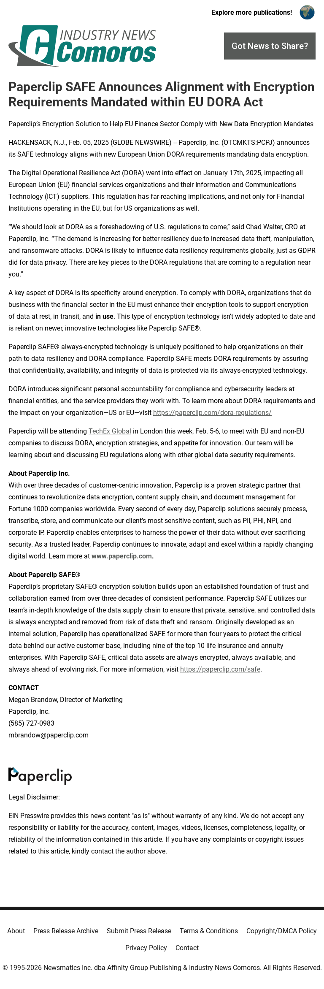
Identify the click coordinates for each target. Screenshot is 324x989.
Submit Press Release (139, 931)
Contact (187, 948)
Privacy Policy (146, 948)
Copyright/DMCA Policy (281, 931)
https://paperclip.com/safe (220, 669)
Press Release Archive (65, 931)
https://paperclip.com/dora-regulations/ (212, 413)
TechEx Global (110, 431)
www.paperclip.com (122, 556)
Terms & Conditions (209, 931)
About (16, 931)
